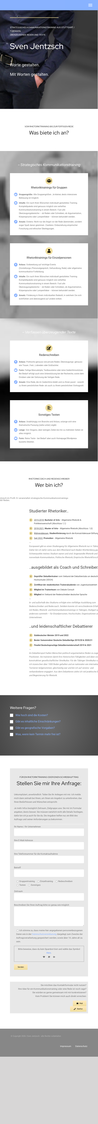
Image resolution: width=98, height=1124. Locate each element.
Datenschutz (81, 1113)
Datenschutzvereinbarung (44, 1099)
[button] (49, 782)
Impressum (65, 1113)
